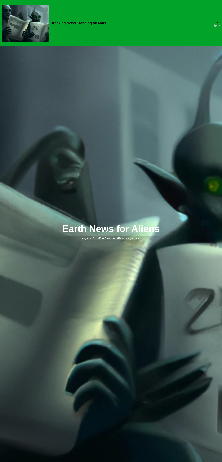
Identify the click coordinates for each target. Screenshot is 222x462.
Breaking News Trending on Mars (78, 23)
